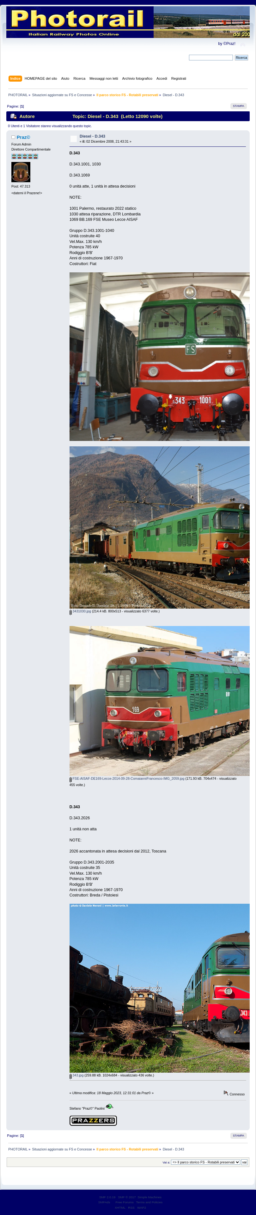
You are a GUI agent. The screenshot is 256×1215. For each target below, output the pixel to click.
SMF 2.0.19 (107, 1197)
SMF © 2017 (127, 1197)
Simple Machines (149, 1197)
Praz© (23, 137)
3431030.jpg (80, 611)
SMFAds (104, 1202)
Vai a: (166, 1162)
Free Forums (125, 1202)
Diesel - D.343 (92, 136)
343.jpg (77, 1075)
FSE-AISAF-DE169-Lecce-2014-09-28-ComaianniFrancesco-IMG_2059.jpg (127, 778)
